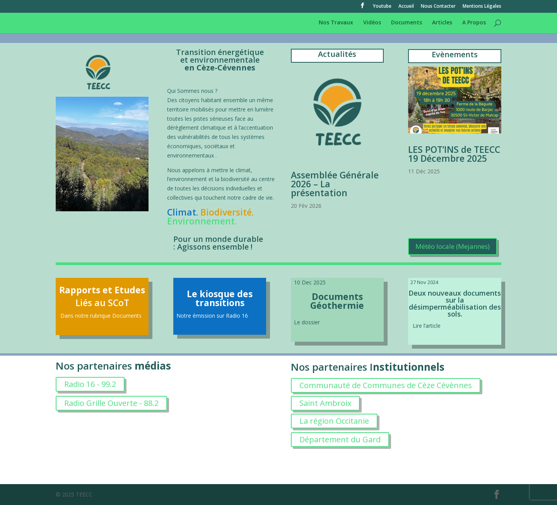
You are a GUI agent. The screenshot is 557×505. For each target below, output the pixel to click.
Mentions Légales (482, 6)
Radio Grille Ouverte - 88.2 (111, 403)
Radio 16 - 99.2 (90, 384)
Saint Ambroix (325, 403)
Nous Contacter (438, 6)
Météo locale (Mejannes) (452, 246)
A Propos (474, 23)
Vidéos (372, 23)
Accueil (406, 6)
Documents (406, 23)
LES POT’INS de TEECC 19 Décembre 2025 (454, 153)
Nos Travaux (336, 23)
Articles (442, 23)
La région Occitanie (334, 421)
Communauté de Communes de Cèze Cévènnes (385, 385)
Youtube (382, 6)
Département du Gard (340, 439)
